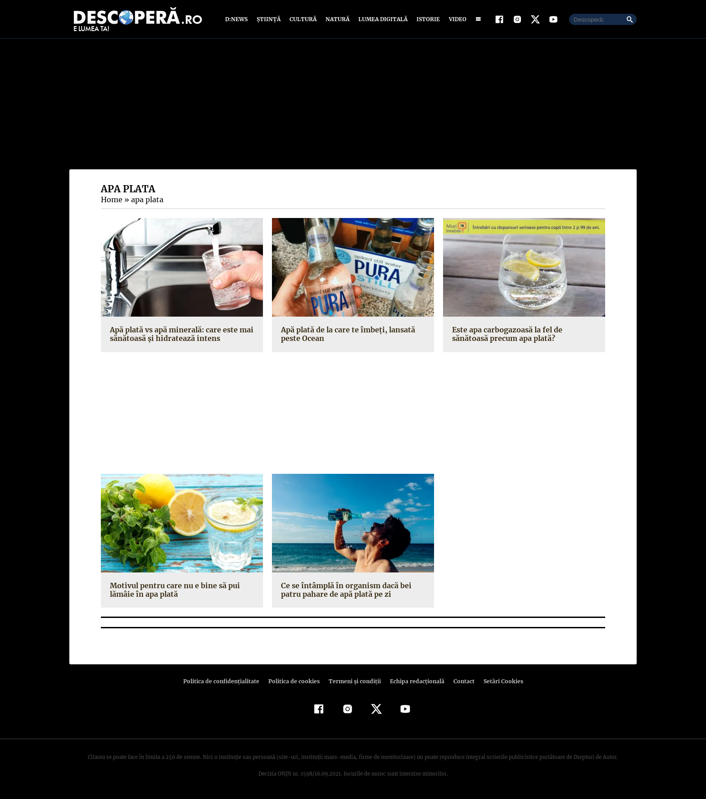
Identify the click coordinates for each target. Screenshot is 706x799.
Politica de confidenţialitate (225, 681)
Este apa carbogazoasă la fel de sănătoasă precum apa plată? (506, 334)
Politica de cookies (295, 681)
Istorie (426, 19)
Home (111, 199)
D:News (238, 19)
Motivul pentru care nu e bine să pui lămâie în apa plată (173, 590)
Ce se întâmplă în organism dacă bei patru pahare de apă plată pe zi (345, 590)
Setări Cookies (498, 681)
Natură (336, 19)
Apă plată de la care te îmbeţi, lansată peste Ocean (346, 334)
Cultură (303, 19)
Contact (460, 681)
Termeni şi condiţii (353, 681)
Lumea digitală (381, 19)
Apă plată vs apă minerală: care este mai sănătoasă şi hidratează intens (180, 334)
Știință (269, 19)
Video (456, 19)
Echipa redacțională (414, 681)
